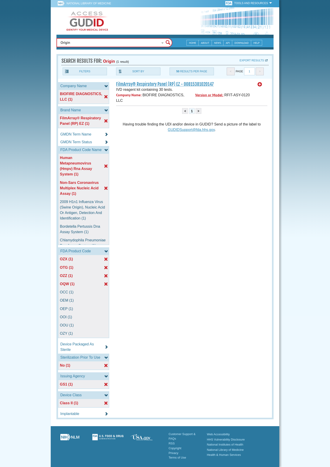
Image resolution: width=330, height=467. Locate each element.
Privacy (173, 453)
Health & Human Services (224, 455)
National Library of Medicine (89, 3)
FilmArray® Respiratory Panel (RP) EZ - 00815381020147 (165, 84)
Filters (84, 71)
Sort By (138, 71)
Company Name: (128, 95)
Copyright (175, 448)
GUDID (87, 21)
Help (256, 42)
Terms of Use (177, 457)
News (217, 42)
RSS (172, 443)
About (205, 42)
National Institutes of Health (225, 444)
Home (192, 42)
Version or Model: (209, 95)
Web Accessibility (218, 434)
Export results (252, 60)
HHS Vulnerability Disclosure (226, 439)
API (228, 42)
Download (241, 42)
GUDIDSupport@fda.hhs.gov (191, 130)
